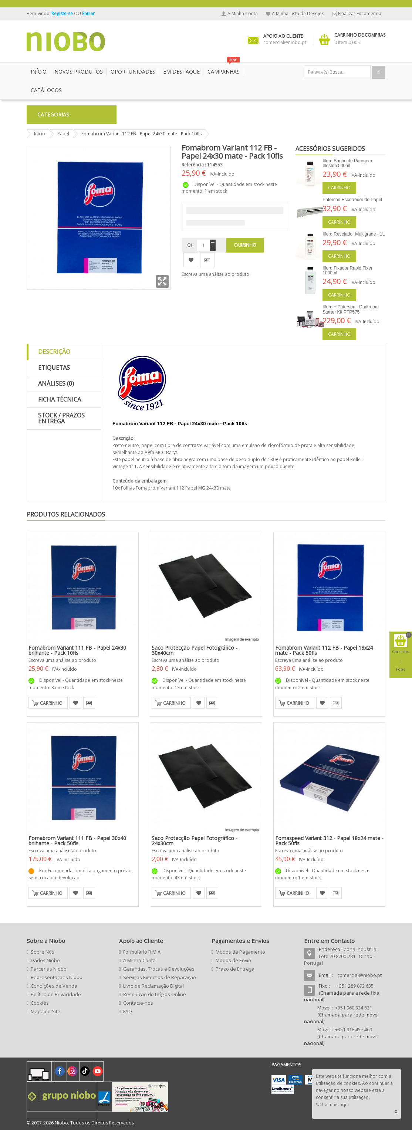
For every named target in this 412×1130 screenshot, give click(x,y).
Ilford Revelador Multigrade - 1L (353, 234)
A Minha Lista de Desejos (298, 13)
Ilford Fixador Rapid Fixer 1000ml (347, 270)
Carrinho (339, 188)
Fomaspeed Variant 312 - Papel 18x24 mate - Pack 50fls (329, 841)
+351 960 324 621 (353, 1007)
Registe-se (62, 13)
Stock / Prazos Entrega (61, 418)
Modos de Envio (233, 960)
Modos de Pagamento (240, 951)
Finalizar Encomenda (359, 13)
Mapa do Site (45, 1011)
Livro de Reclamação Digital (153, 985)
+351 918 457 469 (353, 1029)
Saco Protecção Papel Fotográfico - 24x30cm (194, 841)
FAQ (127, 1011)
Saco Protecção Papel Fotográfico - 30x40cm (194, 650)
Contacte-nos (138, 1002)
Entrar (88, 13)
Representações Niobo (56, 977)
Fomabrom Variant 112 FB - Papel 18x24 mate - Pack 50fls (324, 650)
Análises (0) (56, 383)
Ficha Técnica (59, 399)
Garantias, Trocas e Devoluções (159, 968)
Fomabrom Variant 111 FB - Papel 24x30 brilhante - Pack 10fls (77, 650)
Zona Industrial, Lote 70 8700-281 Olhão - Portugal (341, 956)
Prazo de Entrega (235, 968)
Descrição (54, 352)
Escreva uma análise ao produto (215, 274)
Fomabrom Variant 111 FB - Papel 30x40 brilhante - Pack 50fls (77, 841)
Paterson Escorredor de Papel (352, 199)
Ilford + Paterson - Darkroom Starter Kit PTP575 (350, 309)
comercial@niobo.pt (359, 975)
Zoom (162, 281)
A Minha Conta (242, 13)
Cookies (40, 1002)
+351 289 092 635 (355, 985)
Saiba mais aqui (332, 1105)
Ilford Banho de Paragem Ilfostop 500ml (347, 163)
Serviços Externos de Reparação (159, 977)
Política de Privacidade (56, 994)
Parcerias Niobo (49, 968)
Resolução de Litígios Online (154, 994)
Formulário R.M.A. (142, 951)
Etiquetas (54, 367)
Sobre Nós (42, 951)
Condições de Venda (54, 985)
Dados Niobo (45, 960)
